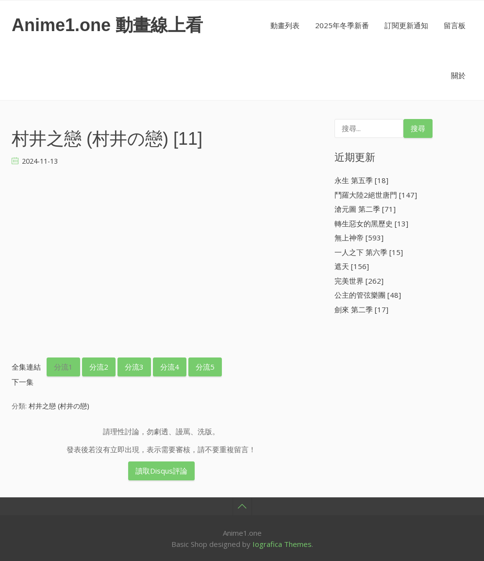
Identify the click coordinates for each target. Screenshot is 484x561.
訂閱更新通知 (406, 25)
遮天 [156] (351, 266)
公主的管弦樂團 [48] (367, 295)
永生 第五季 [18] (361, 180)
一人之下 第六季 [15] (368, 252)
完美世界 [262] (359, 281)
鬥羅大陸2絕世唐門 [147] (375, 195)
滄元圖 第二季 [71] (365, 209)
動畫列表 (285, 25)
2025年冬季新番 (342, 25)
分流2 (98, 367)
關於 (458, 75)
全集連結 (26, 367)
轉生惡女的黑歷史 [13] (371, 223)
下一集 (22, 382)
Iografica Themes (282, 544)
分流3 (134, 367)
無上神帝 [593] (359, 237)
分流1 (63, 367)
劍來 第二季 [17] (361, 309)
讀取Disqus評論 (161, 471)
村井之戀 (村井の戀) (59, 405)
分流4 (169, 367)
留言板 (455, 25)
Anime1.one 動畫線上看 (107, 25)
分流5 (205, 367)
